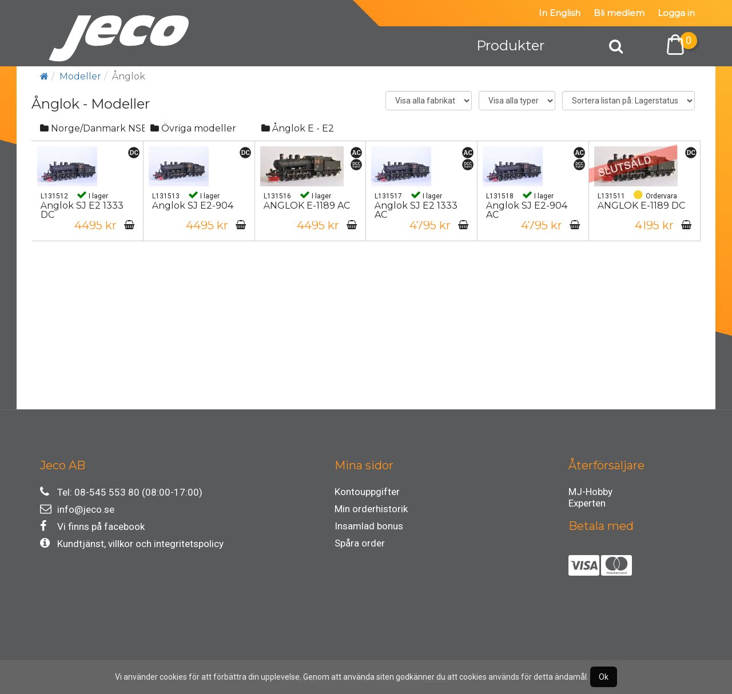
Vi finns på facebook (92, 526)
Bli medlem (619, 12)
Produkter (510, 45)
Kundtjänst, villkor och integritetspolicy (132, 543)
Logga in (676, 12)
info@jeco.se (77, 509)
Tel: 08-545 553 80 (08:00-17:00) (121, 492)
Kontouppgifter (367, 491)
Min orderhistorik (371, 508)
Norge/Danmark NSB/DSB (92, 128)
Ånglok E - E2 (297, 128)
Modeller (80, 76)
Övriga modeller (193, 128)
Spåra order (360, 543)
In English (559, 12)
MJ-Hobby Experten (590, 493)
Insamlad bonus (369, 526)
